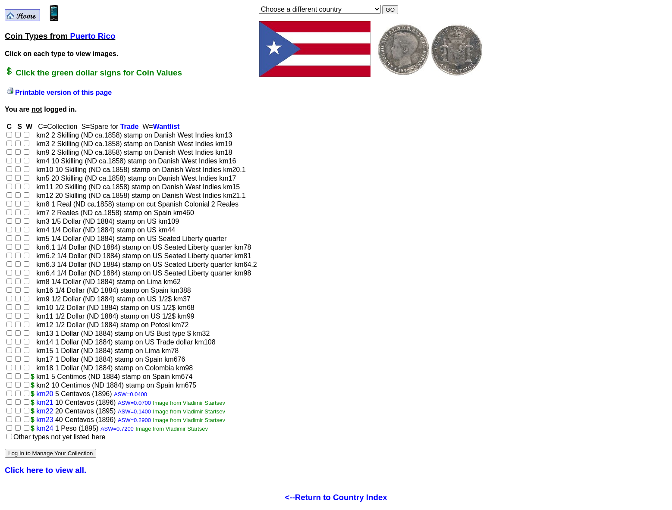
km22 (44, 411)
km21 (44, 402)
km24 (44, 428)
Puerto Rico (92, 36)
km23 (44, 419)
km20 (44, 393)
